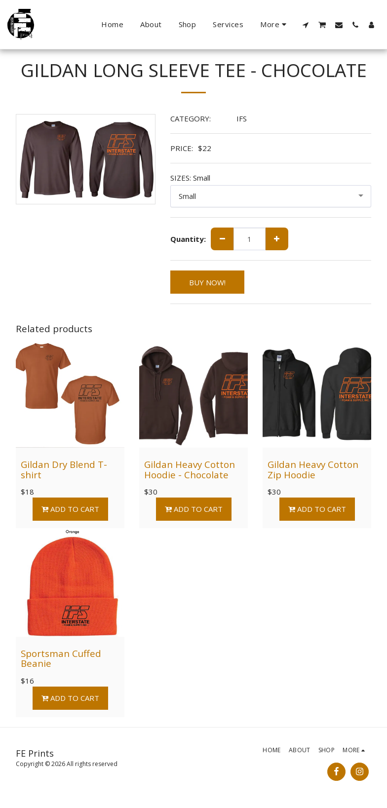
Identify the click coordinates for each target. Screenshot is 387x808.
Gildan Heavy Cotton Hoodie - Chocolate (189, 469)
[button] (305, 25)
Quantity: (188, 239)
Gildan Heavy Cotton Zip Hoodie (313, 469)
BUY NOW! (207, 282)
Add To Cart (70, 509)
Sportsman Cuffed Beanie (61, 658)
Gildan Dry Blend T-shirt (64, 469)
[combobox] (271, 196)
